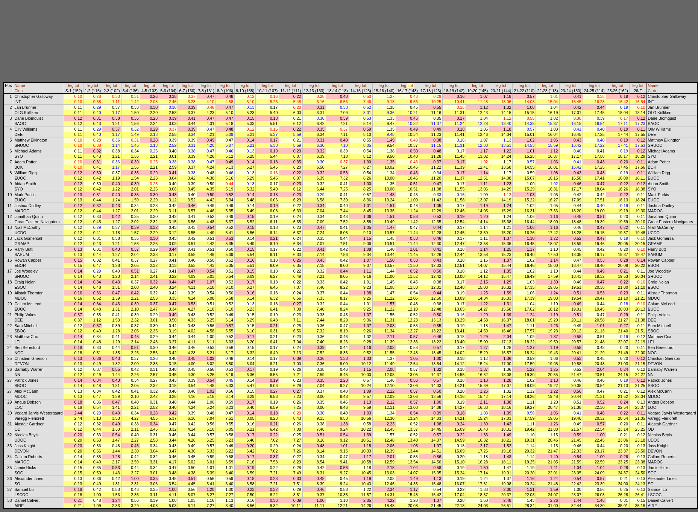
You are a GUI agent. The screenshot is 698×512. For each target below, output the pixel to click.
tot (77, 85)
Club (18, 90)
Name (19, 85)
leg (70, 85)
